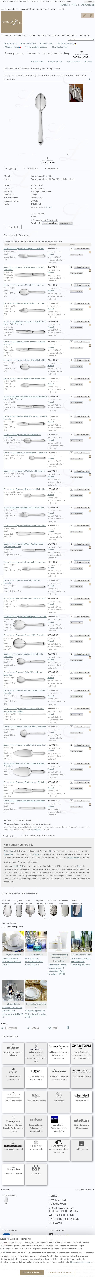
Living (89, 61)
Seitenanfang (84, 1189)
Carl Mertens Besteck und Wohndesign (59, 1146)
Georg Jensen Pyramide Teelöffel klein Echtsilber (26, 453)
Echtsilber (8, 851)
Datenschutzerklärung (64, 1219)
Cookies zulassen (32, 1272)
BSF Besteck (36, 1169)
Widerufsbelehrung (61, 1215)
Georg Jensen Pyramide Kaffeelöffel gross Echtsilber (26, 436)
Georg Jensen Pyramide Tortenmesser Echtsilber (26, 782)
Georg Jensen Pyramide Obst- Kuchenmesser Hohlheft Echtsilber (26, 545)
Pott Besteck (59, 1097)
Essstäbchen (46, 43)
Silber (51, 851)
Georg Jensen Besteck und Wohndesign (13, 1049)
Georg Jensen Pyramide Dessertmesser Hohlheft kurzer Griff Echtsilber (26, 398)
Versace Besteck (36, 1145)
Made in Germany (66, 43)
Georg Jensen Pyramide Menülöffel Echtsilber (26, 285)
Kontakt (54, 1196)
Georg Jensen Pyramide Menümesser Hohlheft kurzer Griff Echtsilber (26, 323)
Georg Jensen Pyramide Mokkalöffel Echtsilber (26, 471)
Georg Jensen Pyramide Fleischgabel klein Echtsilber (26, 581)
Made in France (12, 47)
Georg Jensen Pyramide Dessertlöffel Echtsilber (26, 360)
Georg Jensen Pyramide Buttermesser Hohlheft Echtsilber (26, 691)
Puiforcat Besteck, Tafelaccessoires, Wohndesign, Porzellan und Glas (36, 1052)
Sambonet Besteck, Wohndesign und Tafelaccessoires (36, 1124)
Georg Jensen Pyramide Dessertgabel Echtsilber (26, 378)
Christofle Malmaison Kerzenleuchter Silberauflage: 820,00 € (81, 961)
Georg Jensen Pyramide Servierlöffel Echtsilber (26, 635)
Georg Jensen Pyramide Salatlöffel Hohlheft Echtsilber (26, 673)
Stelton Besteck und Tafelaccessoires (81, 1122)
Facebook (59, 1235)
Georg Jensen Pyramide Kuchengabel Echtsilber (26, 489)
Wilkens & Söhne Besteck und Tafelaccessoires (59, 1074)
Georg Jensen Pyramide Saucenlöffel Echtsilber (26, 727)
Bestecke (11, 9)
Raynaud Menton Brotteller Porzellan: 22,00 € (11, 961)
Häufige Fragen (58, 1200)
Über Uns (75, 5)
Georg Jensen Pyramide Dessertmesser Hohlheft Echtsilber (26, 417)
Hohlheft (17, 866)
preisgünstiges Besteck (37, 47)
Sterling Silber (50, 9)
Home (3, 9)
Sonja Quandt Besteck (13, 1097)
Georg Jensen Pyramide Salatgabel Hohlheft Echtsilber (26, 655)
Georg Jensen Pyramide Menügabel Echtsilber (26, 303)
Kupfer (36, 854)
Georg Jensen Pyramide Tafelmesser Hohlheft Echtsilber (26, 268)
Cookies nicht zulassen (60, 1272)
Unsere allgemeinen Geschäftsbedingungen (63, 1209)
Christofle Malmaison (81, 943)
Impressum (55, 1223)
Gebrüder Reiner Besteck (36, 1097)
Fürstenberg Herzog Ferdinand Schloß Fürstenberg (59, 946)
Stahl (79, 866)
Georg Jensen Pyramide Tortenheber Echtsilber (26, 745)
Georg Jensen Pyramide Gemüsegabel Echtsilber (26, 616)
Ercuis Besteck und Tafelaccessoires (13, 1074)
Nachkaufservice (59, 47)
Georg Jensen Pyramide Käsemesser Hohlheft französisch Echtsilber (25, 710)
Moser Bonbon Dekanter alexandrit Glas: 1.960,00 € (34, 961)
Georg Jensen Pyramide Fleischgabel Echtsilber (26, 598)
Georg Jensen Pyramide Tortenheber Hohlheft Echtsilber (26, 765)
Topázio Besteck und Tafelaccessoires (36, 1074)
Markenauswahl (23, 9)
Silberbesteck (11, 43)
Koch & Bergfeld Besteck (81, 1072)
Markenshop (38, 61)
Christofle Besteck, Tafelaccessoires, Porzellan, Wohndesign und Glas (81, 1051)
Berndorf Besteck (81, 1097)
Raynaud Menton (13, 943)
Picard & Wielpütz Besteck (13, 1145)
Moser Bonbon (36, 943)
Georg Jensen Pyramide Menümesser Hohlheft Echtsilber (26, 343)
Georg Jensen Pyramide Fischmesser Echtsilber (26, 525)
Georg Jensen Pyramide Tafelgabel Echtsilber (26, 248)
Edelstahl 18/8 (56, 61)
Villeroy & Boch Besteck (13, 1169)
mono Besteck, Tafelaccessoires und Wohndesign (59, 1124)
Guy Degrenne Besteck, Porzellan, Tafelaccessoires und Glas (13, 1124)
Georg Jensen (37, 9)
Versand (49, 207)
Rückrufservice (87, 5)
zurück (7, 1189)
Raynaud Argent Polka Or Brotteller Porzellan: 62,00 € (35, 1014)
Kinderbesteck (29, 43)
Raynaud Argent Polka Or (36, 994)
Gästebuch (65, 5)
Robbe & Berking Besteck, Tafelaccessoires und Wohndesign (59, 1051)
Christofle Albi (13, 992)
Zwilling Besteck (81, 1145)
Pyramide (61, 9)
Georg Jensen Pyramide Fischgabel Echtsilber (26, 507)
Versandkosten (58, 1204)
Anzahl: (34, 223)
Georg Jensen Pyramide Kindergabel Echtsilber (26, 562)
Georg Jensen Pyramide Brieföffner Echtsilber (26, 801)
